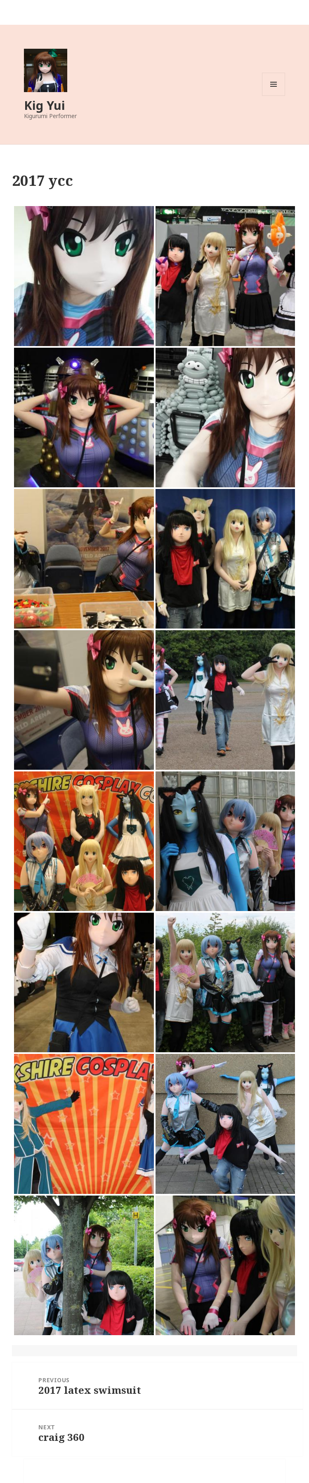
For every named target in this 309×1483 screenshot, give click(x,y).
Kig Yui (44, 105)
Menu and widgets (273, 95)
